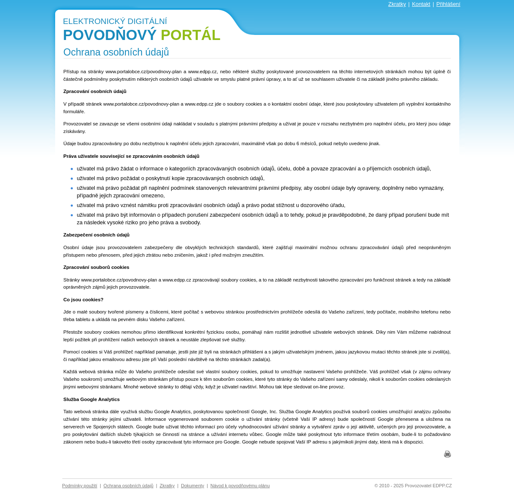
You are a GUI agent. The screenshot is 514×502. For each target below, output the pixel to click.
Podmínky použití (79, 485)
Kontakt (421, 4)
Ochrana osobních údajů (129, 485)
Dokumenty (192, 485)
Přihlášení (449, 4)
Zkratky (397, 4)
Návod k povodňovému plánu (240, 485)
